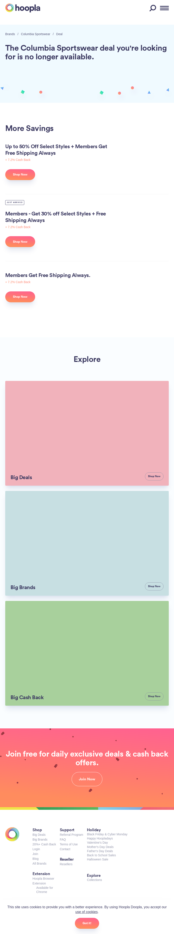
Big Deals (39, 834)
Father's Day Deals (100, 851)
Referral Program (71, 834)
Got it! (87, 923)
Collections (94, 880)
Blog (36, 858)
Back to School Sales (101, 855)
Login (36, 849)
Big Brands (40, 839)
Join (35, 854)
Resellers (66, 864)
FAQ (63, 839)
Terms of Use (69, 844)
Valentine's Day (97, 842)
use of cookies (86, 912)
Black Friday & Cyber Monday (107, 834)
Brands (10, 34)
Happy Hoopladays (100, 838)
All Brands (40, 863)
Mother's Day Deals (100, 847)
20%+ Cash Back (44, 844)
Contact (65, 849)
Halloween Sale (97, 859)
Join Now (87, 779)
